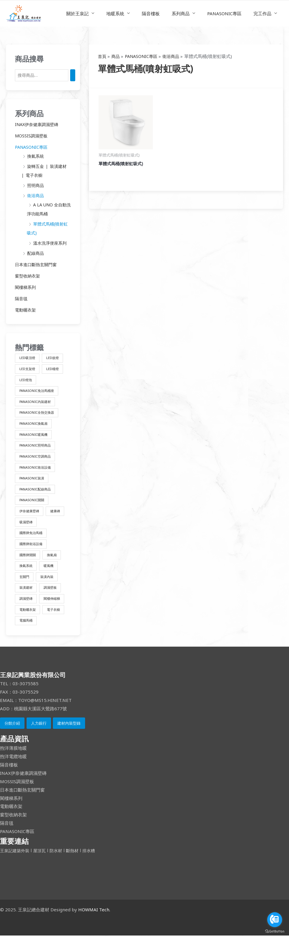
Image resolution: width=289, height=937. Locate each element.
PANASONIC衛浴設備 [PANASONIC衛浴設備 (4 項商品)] (36, 467)
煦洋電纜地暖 (13, 758)
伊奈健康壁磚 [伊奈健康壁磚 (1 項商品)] (30, 511)
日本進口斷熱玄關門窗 (37, 264)
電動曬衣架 (26, 309)
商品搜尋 (29, 59)
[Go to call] (274, 919)
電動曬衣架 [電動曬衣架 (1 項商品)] (28, 610)
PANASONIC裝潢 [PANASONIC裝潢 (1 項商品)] (33, 478)
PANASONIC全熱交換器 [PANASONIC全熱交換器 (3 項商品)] (38, 411)
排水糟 (94, 852)
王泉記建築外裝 (16, 852)
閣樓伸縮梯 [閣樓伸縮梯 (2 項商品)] (54, 599)
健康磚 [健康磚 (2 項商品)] (58, 511)
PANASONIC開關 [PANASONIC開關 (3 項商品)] (33, 500)
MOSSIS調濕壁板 (32, 136)
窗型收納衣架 (28, 275)
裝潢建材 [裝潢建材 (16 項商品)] (26, 588)
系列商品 (188, 13)
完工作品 (264, 13)
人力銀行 (39, 724)
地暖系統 (129, 13)
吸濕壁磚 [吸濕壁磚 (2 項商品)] (26, 522)
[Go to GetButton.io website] (274, 931)
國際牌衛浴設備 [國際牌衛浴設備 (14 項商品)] (31, 544)
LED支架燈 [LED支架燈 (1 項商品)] (27, 367)
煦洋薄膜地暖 (13, 750)
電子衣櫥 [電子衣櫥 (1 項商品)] (56, 610)
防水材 (59, 852)
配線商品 (36, 252)
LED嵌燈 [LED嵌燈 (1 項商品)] (55, 356)
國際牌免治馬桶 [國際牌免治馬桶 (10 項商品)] (31, 533)
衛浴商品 (36, 195)
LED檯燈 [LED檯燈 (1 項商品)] (55, 367)
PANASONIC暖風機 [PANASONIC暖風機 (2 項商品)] (35, 433)
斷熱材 (76, 852)
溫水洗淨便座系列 (51, 242)
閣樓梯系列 (26, 286)
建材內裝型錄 (69, 724)
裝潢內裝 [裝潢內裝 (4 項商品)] (49, 577)
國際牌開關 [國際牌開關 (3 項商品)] (28, 555)
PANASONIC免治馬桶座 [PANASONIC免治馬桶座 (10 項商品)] (38, 389)
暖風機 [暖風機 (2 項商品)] (50, 566)
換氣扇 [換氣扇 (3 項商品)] (54, 555)
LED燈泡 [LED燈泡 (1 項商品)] (26, 378)
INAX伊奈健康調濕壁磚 (38, 125)
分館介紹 (12, 724)
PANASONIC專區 (229, 13)
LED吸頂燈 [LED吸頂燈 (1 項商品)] (27, 356)
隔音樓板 (161, 13)
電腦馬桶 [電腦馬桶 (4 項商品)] (26, 621)
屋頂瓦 (42, 852)
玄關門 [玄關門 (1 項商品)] (24, 577)
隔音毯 (21, 297)
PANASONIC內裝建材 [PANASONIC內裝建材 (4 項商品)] (36, 400)
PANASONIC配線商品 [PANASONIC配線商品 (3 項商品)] (36, 489)
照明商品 (36, 185)
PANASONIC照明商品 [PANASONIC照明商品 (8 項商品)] (36, 444)
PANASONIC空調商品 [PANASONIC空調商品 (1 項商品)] (36, 455)
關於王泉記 (94, 13)
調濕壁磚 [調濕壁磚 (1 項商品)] (26, 599)
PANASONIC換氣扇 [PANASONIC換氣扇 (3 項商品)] (35, 422)
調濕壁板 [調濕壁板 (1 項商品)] (52, 588)
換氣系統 (36, 156)
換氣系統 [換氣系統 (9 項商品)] (26, 566)
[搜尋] (76, 75)
